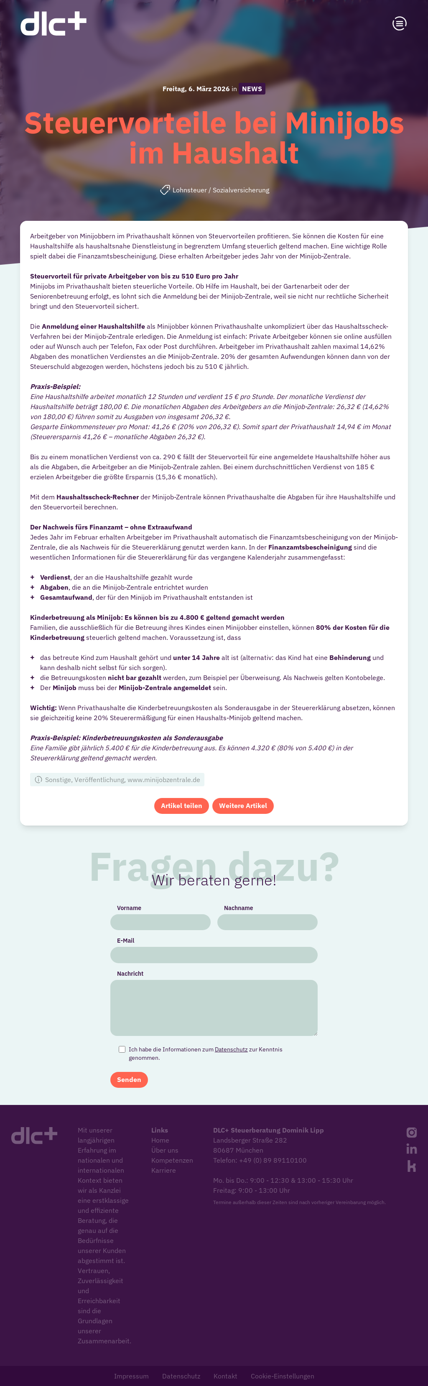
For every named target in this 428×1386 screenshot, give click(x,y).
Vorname (143, 923)
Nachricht (144, 977)
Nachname (234, 923)
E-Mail (140, 950)
